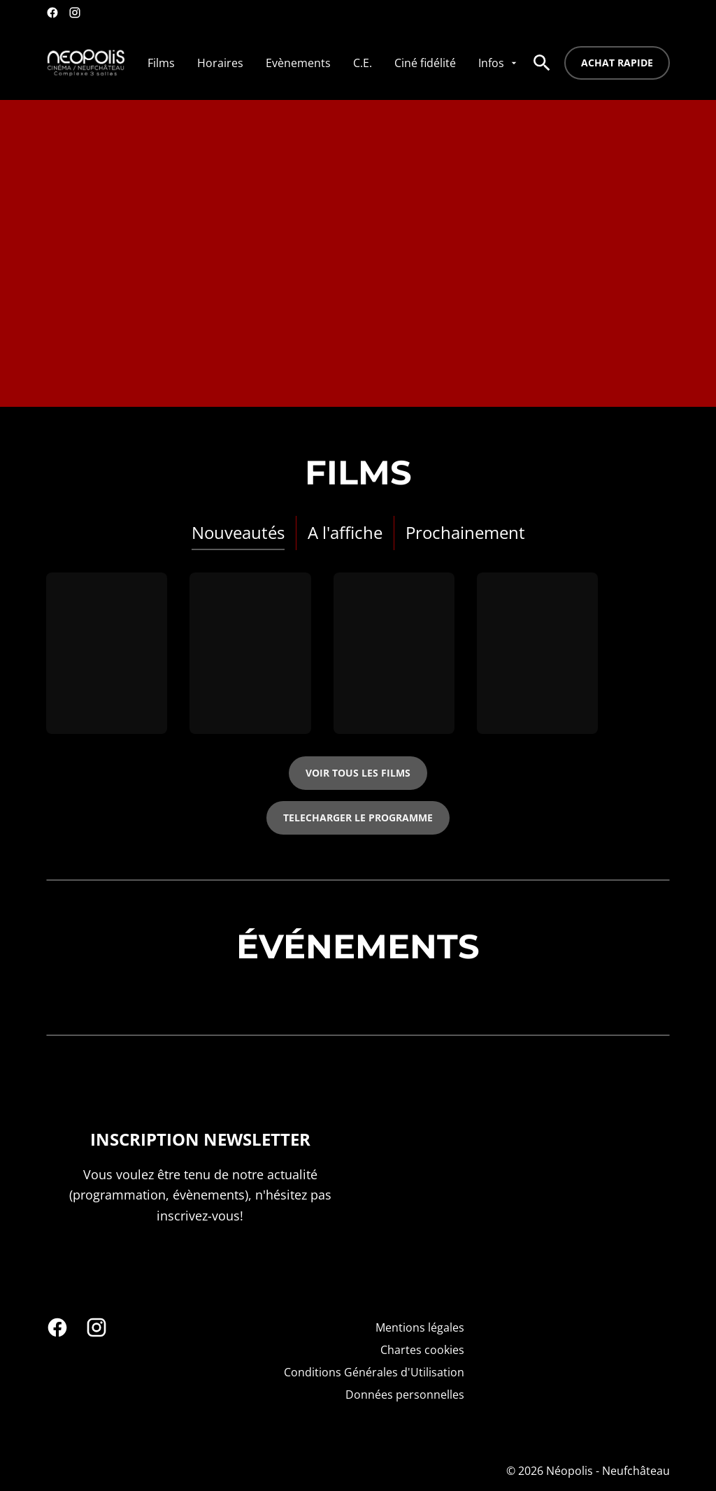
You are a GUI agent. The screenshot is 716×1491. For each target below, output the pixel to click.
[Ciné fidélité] (425, 63)
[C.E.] (362, 63)
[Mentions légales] (419, 1327)
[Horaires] (220, 63)
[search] (542, 63)
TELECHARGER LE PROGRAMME (358, 817)
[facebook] (52, 12)
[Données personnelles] (404, 1394)
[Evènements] (298, 63)
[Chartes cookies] (422, 1350)
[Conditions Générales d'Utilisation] (374, 1372)
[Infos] (499, 63)
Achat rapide (617, 62)
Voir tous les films (358, 772)
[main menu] (334, 63)
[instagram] (75, 12)
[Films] (161, 63)
